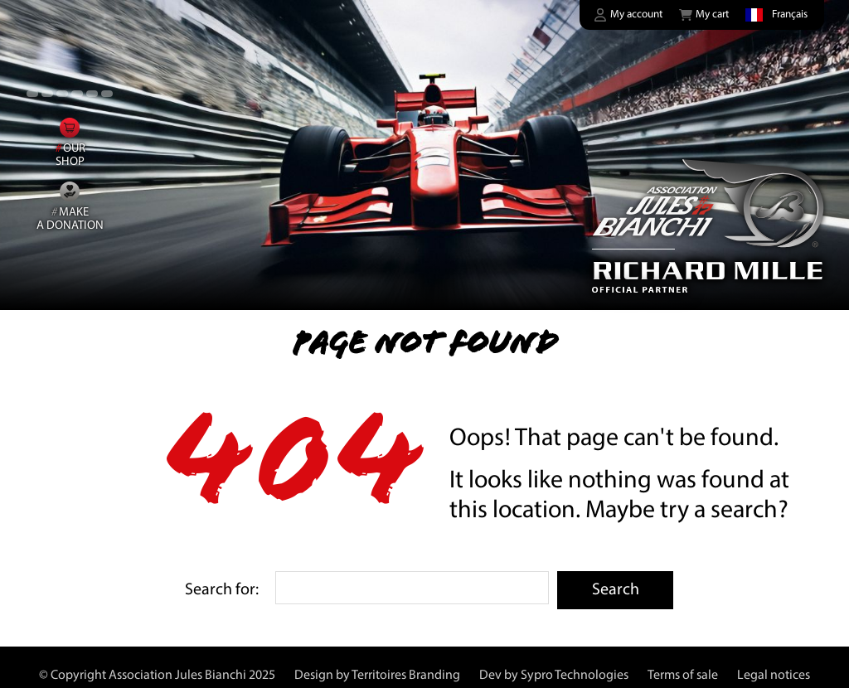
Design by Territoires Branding (377, 675)
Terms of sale (683, 675)
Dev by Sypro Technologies (553, 675)
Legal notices (773, 675)
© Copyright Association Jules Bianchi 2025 (157, 675)
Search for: (222, 590)
